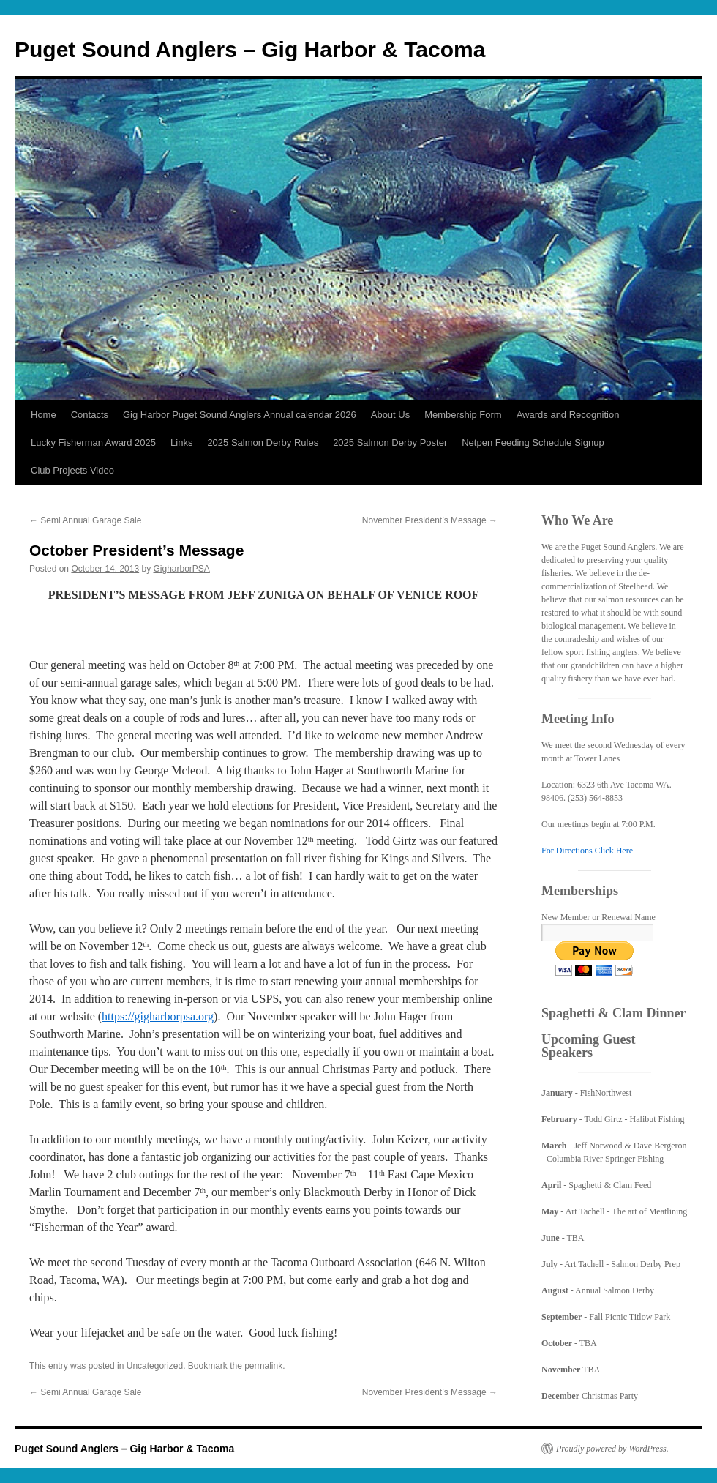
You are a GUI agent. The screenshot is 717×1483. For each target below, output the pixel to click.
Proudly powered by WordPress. (612, 1448)
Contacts (89, 414)
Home (43, 414)
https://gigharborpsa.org (158, 1016)
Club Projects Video (72, 470)
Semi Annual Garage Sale (85, 520)
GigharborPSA (182, 569)
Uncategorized (155, 1366)
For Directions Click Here (587, 850)
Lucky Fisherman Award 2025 (93, 442)
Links (181, 442)
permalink (263, 1366)
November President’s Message (430, 520)
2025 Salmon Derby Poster (390, 442)
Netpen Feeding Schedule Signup (533, 442)
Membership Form (462, 414)
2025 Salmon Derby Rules (262, 442)
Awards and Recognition (568, 414)
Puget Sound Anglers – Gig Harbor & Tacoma (250, 49)
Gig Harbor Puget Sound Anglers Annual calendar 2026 (239, 414)
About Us (390, 414)
